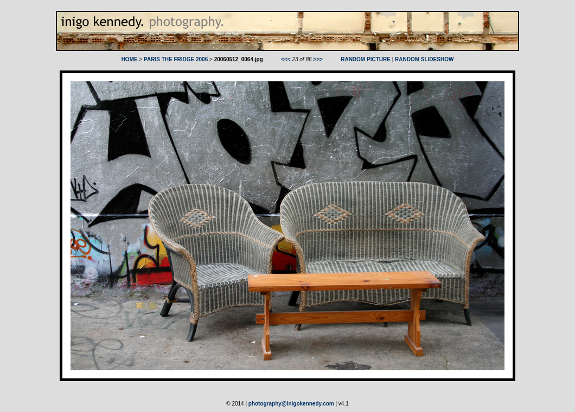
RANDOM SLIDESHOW (424, 59)
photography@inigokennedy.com (291, 404)
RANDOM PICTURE (366, 59)
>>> (318, 59)
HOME (130, 59)
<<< (286, 59)
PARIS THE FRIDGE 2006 (176, 59)
